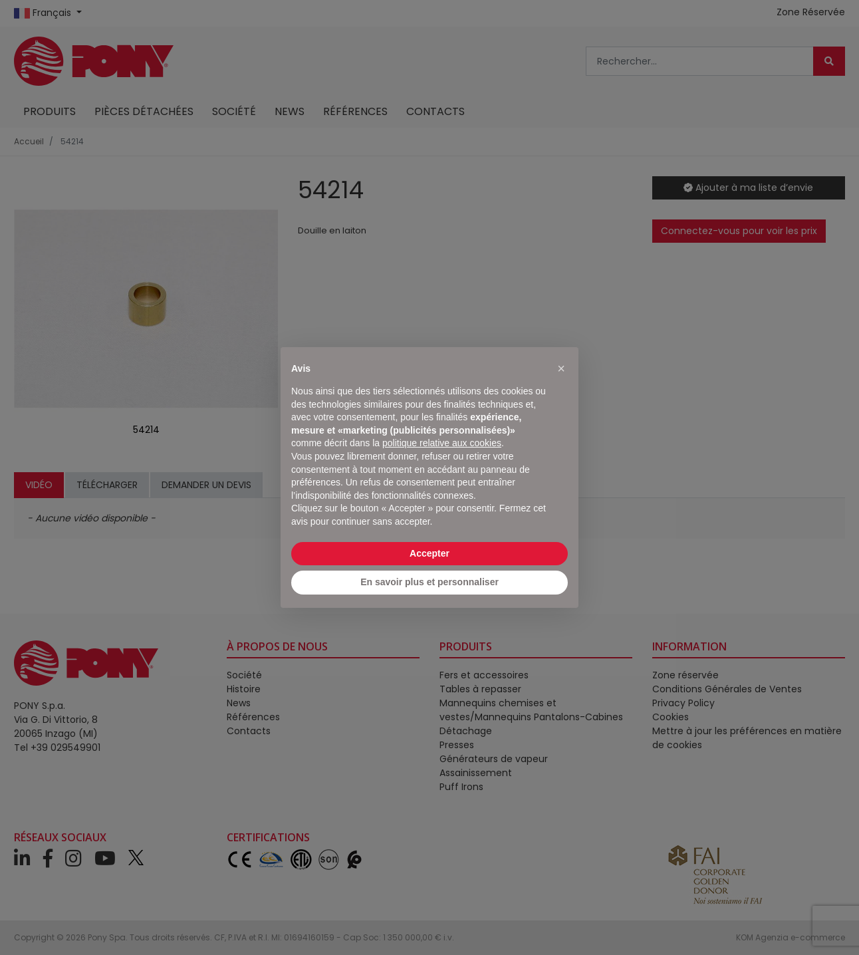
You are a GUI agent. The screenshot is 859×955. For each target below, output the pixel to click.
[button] (561, 368)
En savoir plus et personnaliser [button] (429, 582)
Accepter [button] (429, 553)
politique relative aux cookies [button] (441, 443)
